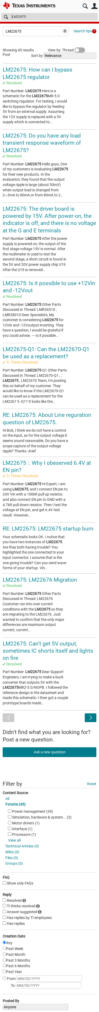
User (94, 6)
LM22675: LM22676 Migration (40, 580)
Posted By (11, 1001)
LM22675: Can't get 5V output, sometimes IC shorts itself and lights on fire (48, 650)
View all (14, 840)
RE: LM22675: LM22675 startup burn (48, 528)
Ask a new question (49, 752)
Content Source (15, 793)
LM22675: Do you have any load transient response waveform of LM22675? (42, 142)
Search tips (83, 31)
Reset (91, 784)
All (7, 799)
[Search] (49, 16)
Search (85, 6)
